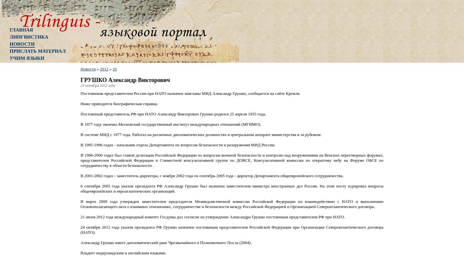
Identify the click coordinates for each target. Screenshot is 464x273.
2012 (104, 69)
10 (114, 69)
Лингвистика (29, 37)
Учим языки (27, 58)
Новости (22, 44)
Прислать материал (38, 51)
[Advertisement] (35, 168)
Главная (21, 29)
